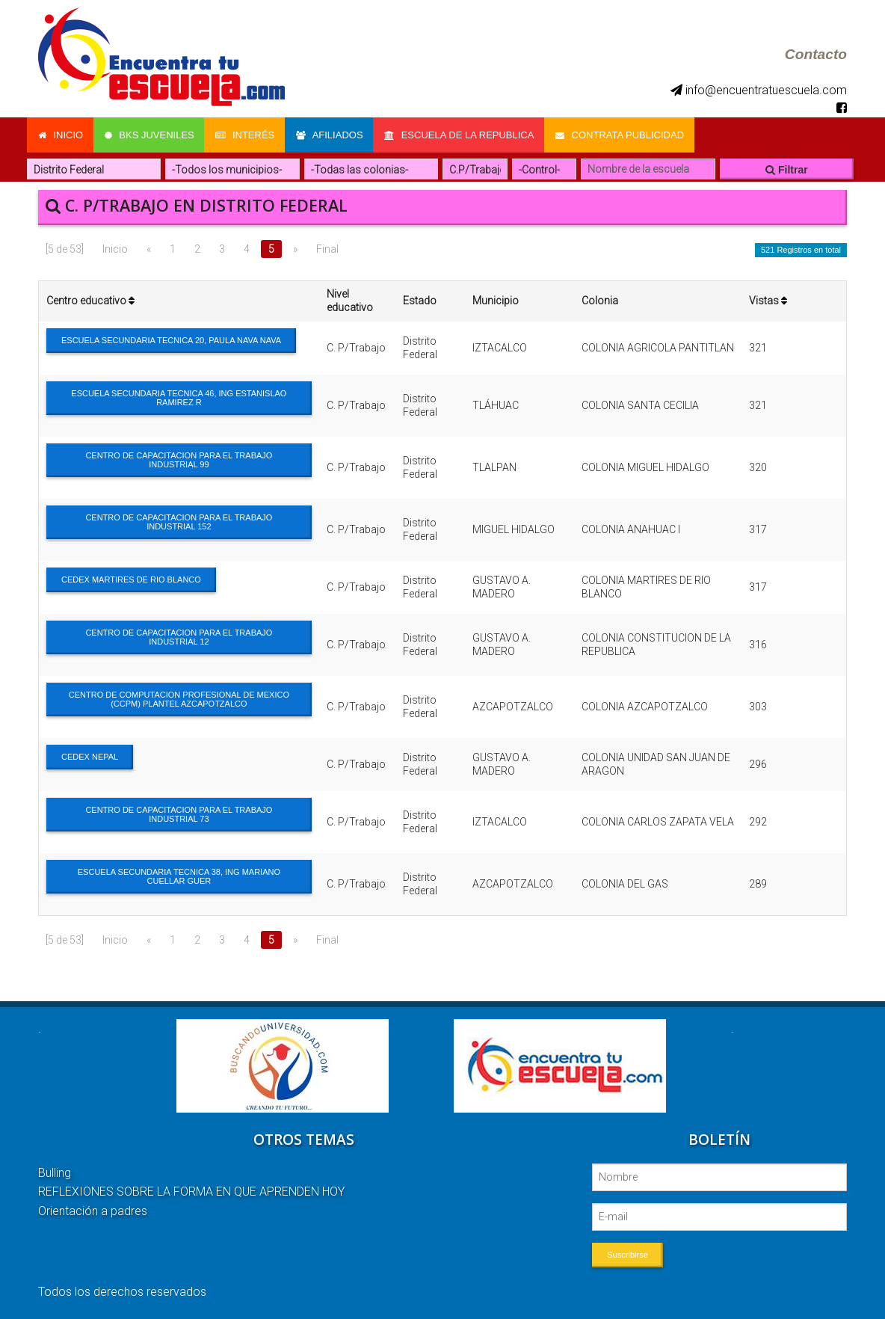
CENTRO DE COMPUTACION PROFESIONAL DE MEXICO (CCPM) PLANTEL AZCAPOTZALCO (179, 698)
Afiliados (332, 134)
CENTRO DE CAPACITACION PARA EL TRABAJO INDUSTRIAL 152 (178, 520)
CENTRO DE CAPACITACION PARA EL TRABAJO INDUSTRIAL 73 (178, 813)
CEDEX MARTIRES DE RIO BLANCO (131, 578)
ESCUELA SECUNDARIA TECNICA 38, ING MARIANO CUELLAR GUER (179, 875)
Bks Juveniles (150, 134)
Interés (247, 134)
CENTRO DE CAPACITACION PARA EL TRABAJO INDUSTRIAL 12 (178, 636)
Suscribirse (627, 1253)
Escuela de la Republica (463, 134)
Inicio (60, 134)
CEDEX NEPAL (89, 755)
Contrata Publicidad (625, 134)
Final (327, 247)
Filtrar (786, 168)
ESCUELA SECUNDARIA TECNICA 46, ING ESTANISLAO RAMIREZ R (178, 396)
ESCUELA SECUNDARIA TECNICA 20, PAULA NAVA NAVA (171, 338)
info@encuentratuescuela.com (758, 90)
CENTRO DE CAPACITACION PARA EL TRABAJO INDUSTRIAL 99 (178, 458)
